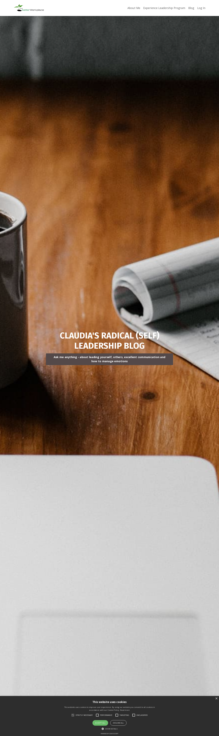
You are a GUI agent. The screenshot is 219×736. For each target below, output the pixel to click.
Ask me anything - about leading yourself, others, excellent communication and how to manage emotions (109, 359)
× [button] (216, 698)
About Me (133, 8)
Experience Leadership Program (164, 8)
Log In (201, 8)
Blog (191, 8)
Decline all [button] (118, 723)
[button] (109, 728)
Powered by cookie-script (109, 734)
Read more (125, 710)
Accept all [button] (100, 723)
